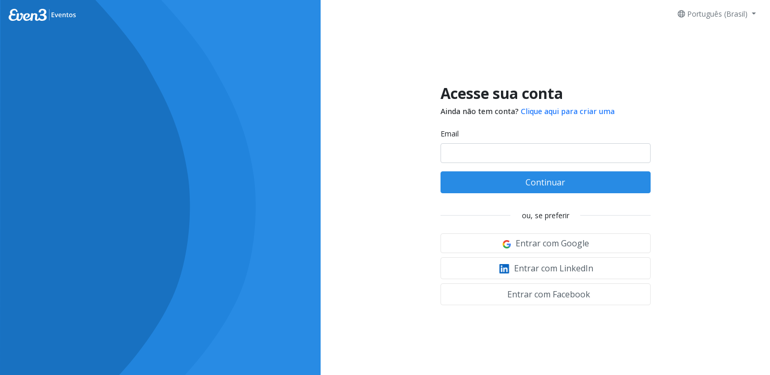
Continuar (545, 182)
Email (450, 134)
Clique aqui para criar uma (568, 111)
